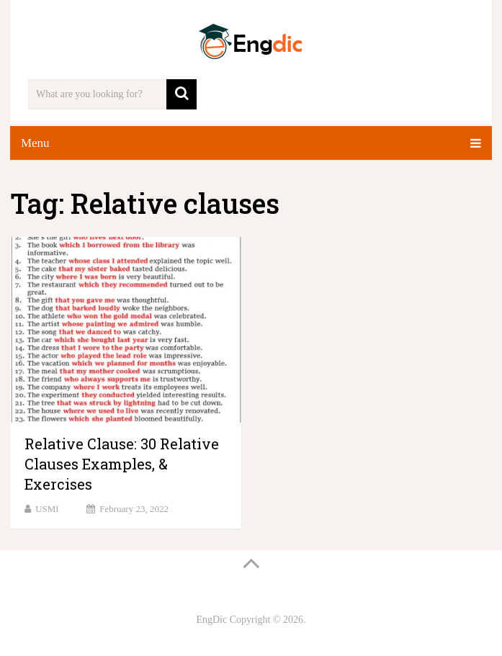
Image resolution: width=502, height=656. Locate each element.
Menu (35, 143)
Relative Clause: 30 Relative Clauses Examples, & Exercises (121, 463)
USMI (47, 508)
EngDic (211, 619)
